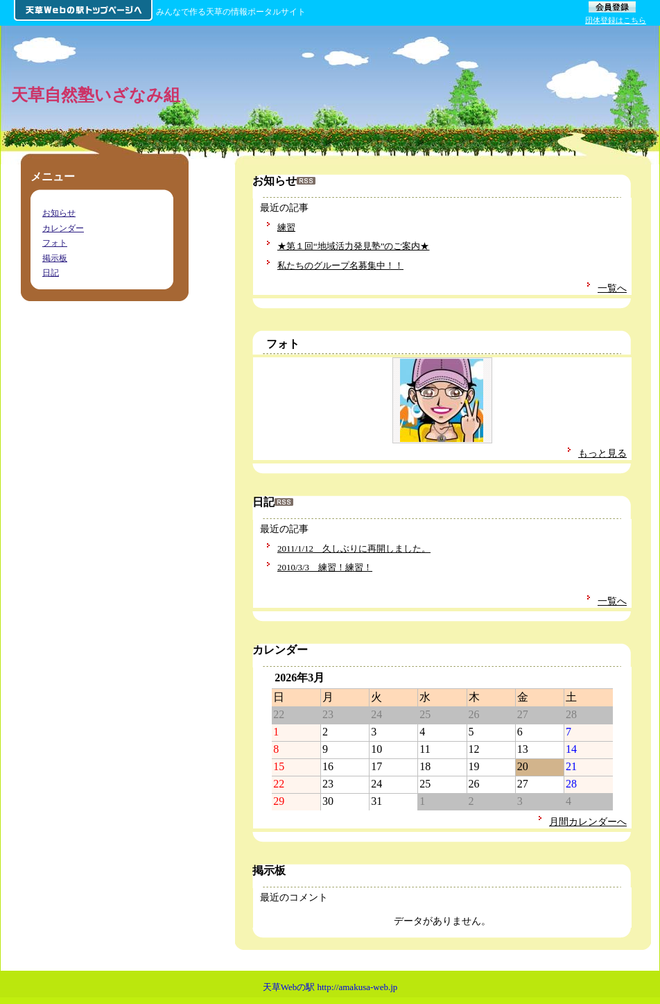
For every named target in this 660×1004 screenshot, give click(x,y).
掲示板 (54, 258)
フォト (282, 344)
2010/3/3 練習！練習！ (324, 567)
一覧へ (612, 287)
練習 (286, 227)
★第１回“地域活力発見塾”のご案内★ (353, 246)
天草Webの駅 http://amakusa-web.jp (330, 987)
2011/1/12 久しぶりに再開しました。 (354, 548)
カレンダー (63, 228)
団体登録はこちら (615, 20)
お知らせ (59, 213)
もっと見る (602, 453)
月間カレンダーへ (588, 821)
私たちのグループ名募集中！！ (340, 265)
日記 (50, 273)
